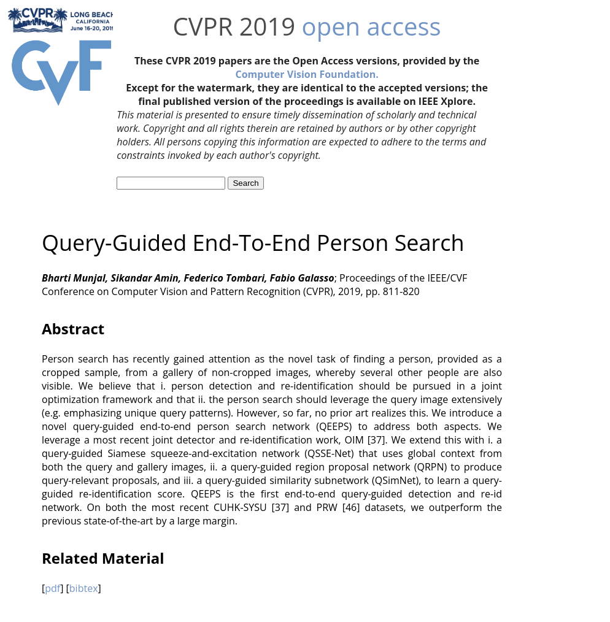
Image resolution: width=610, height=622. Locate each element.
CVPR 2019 (234, 26)
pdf (52, 588)
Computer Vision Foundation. (306, 74)
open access (371, 26)
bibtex (83, 588)
